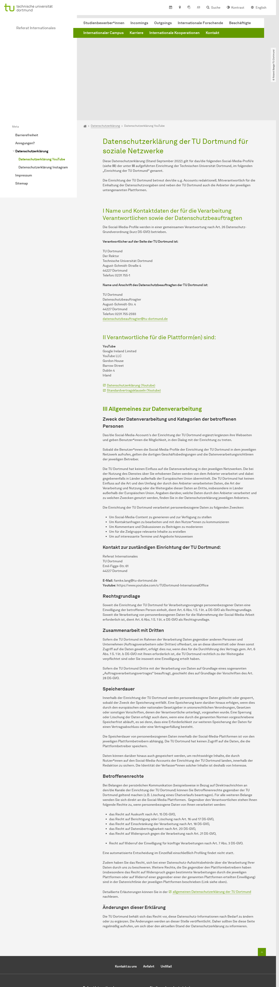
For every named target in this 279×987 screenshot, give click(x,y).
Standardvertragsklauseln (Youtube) (134, 346)
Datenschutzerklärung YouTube (42, 115)
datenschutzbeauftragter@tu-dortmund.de (135, 275)
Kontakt (212, 33)
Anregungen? (25, 99)
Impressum (23, 131)
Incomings (139, 23)
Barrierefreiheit (26, 91)
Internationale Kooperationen (174, 33)
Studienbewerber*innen (103, 23)
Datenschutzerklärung (31, 107)
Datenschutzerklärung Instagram (43, 123)
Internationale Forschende (200, 23)
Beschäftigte (240, 23)
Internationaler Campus (103, 33)
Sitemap (21, 139)
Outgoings (163, 23)
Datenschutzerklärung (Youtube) (131, 341)
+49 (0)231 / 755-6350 (111, 960)
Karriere (136, 33)
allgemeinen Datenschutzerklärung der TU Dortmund (212, 848)
